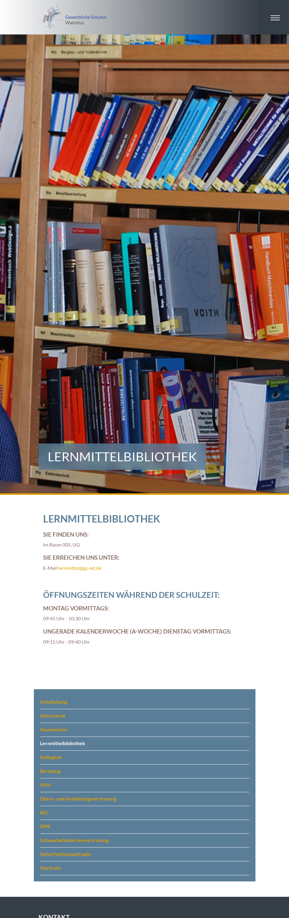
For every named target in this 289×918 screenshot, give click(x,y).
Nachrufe (50, 868)
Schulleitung (53, 702)
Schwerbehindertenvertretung (74, 840)
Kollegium (51, 757)
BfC (44, 812)
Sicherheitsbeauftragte (65, 854)
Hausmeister (54, 729)
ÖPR (45, 826)
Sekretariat (52, 715)
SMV (45, 785)
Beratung (50, 771)
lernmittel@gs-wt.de (79, 568)
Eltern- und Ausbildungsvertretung (78, 798)
